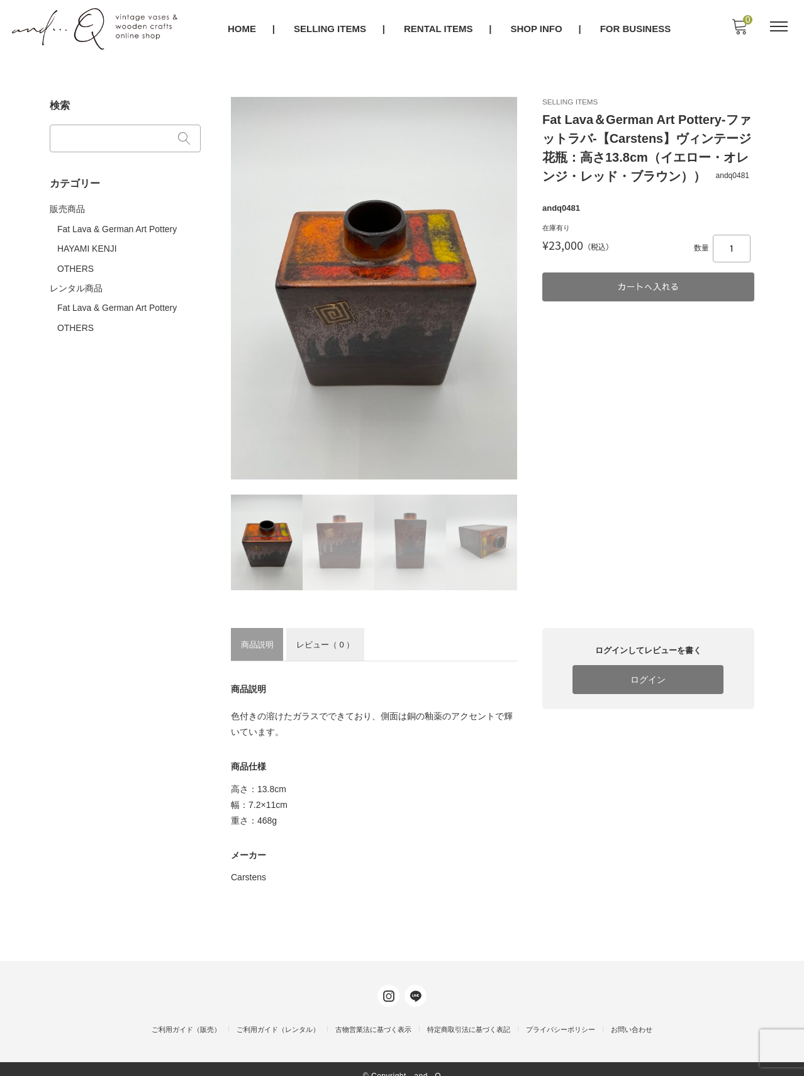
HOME (242, 29)
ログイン (648, 679)
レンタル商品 (76, 282)
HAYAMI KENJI (87, 243)
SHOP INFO (537, 29)
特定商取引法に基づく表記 (468, 1017)
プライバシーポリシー (560, 1017)
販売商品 (67, 205)
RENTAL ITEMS (439, 29)
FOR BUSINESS (636, 29)
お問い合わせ (631, 1017)
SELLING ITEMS (330, 29)
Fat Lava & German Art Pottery (117, 225)
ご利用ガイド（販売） (186, 1017)
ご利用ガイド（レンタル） (278, 1017)
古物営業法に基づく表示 (373, 1017)
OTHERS (75, 262)
